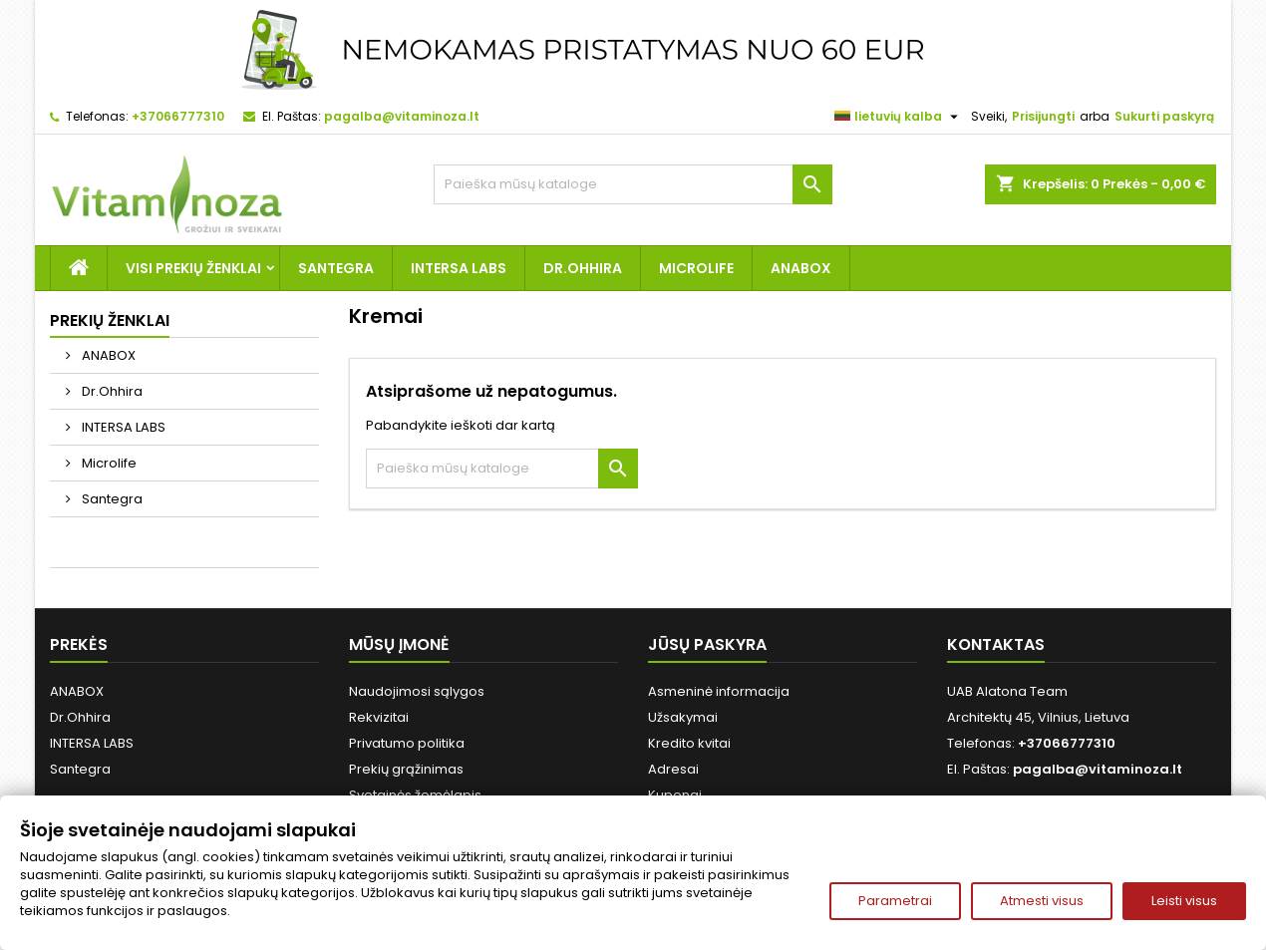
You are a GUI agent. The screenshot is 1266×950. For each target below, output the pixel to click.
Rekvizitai (379, 717)
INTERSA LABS (458, 268)
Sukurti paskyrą (1164, 116)
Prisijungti (1043, 116)
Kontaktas (996, 644)
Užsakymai (683, 717)
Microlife (696, 268)
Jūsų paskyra (707, 644)
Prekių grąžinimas (406, 769)
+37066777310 (178, 116)
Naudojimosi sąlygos (416, 691)
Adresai (673, 769)
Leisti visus (1184, 900)
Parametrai (895, 900)
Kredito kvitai (689, 743)
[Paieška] (633, 184)
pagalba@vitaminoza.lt (401, 116)
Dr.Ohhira (582, 268)
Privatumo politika (407, 743)
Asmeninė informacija (719, 691)
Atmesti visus (1042, 900)
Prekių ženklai (109, 320)
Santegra (336, 268)
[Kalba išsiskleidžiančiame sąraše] (898, 117)
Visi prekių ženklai (193, 268)
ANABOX (801, 268)
